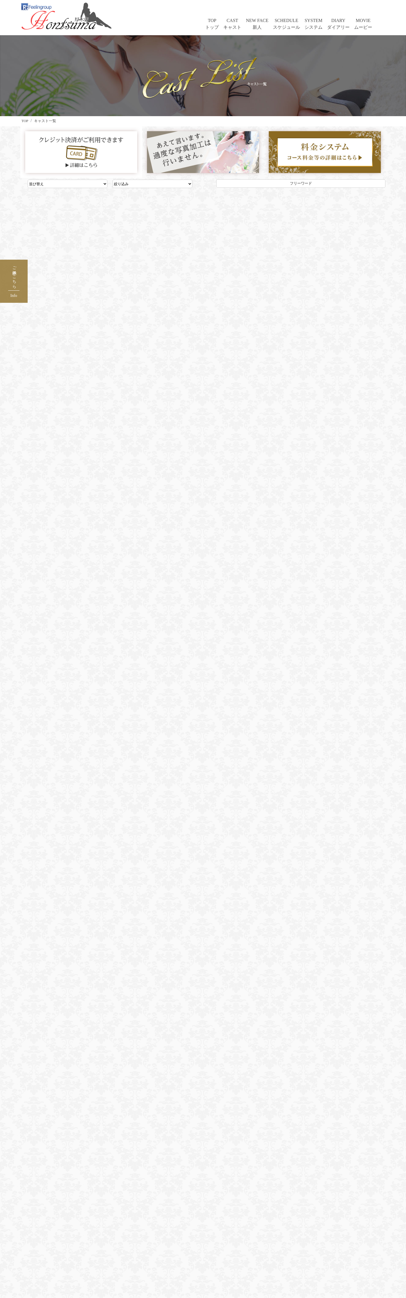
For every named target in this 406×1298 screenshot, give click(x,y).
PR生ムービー (81, 1275)
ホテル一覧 (147, 1234)
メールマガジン (152, 1242)
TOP (71, 1226)
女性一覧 (76, 1234)
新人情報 (76, 1242)
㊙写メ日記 (78, 1266)
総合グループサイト (156, 1275)
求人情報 (145, 1250)
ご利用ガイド (219, 1226)
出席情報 (76, 1250)
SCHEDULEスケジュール (286, 24)
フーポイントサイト (226, 1242)
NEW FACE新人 (257, 24)
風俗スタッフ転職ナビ (159, 1266)
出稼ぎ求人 (147, 1258)
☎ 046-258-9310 (203, 1018)
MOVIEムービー (363, 24)
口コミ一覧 (147, 1226)
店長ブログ (287, 1226)
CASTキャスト (232, 24)
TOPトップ (212, 24)
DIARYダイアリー (338, 24)
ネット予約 (217, 1234)
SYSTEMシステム (313, 24)
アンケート (217, 1250)
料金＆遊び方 (80, 1258)
